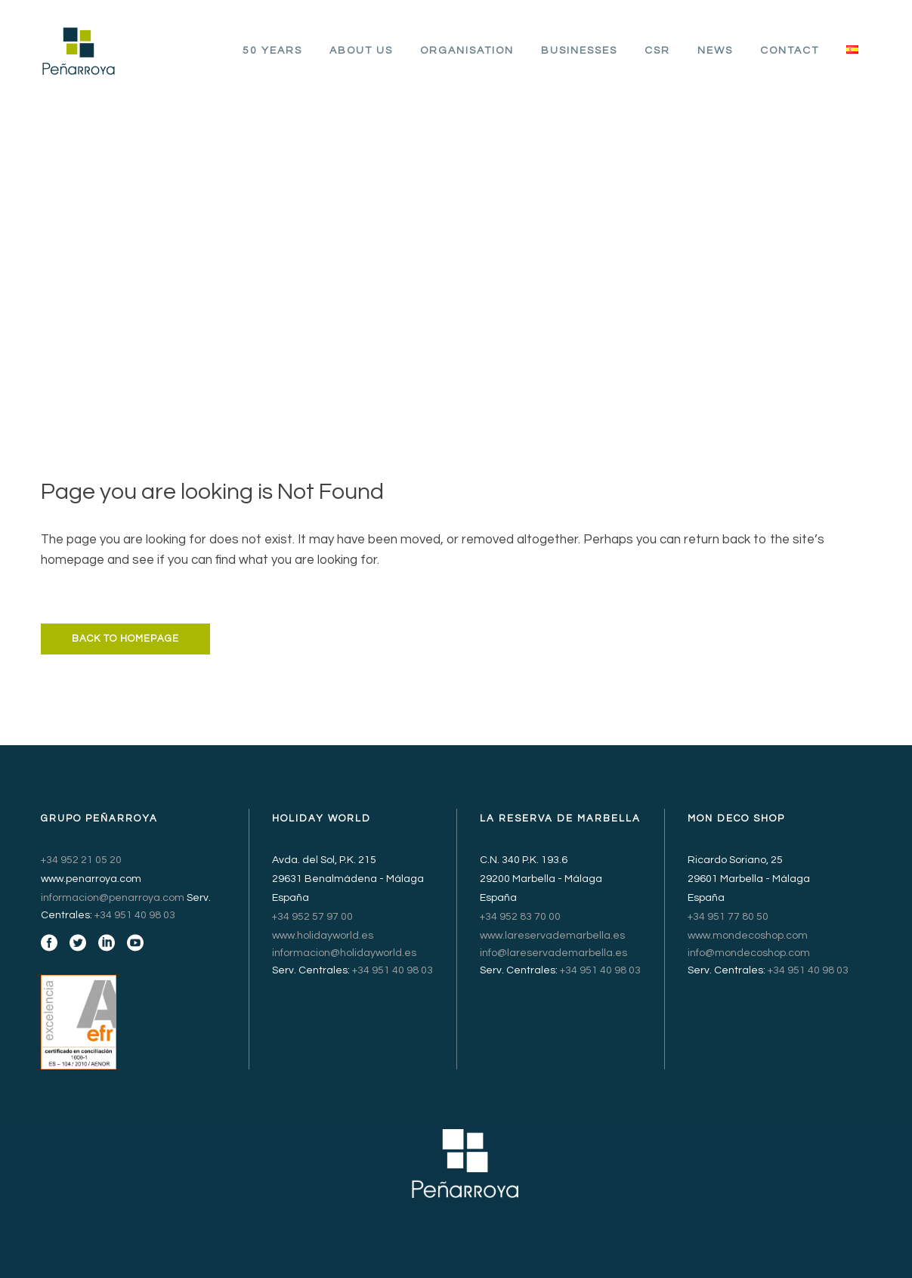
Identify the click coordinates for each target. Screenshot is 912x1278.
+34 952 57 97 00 (312, 916)
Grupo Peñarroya (422, 245)
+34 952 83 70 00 (520, 916)
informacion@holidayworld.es (344, 953)
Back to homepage (125, 638)
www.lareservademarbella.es (552, 935)
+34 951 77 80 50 (728, 916)
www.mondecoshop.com (748, 935)
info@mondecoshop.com (749, 953)
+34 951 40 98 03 (134, 915)
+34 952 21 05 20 (81, 860)
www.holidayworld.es (322, 935)
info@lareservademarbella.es (553, 953)
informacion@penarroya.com (112, 898)
